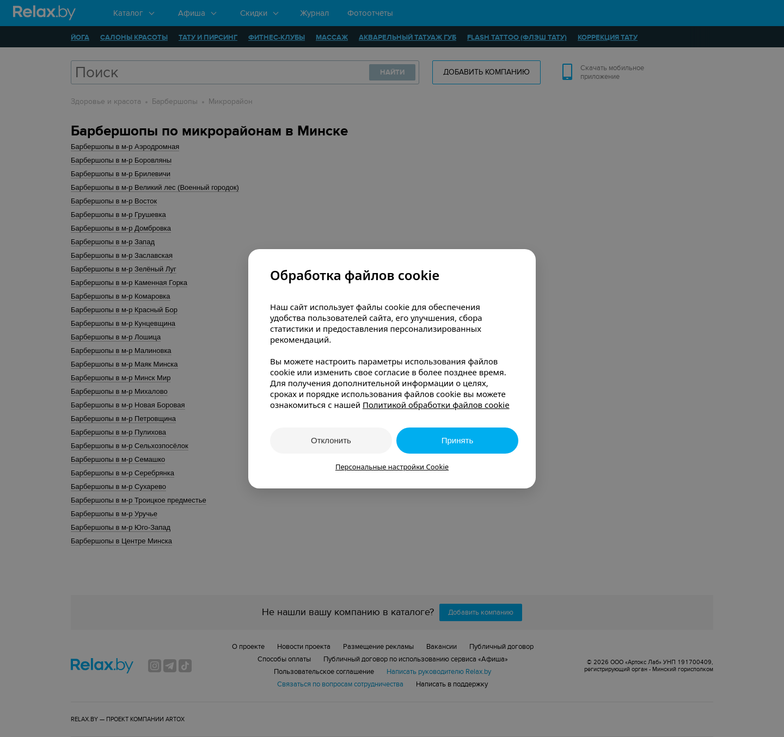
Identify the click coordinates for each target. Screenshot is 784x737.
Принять (458, 440)
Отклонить (331, 440)
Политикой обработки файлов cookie (436, 404)
